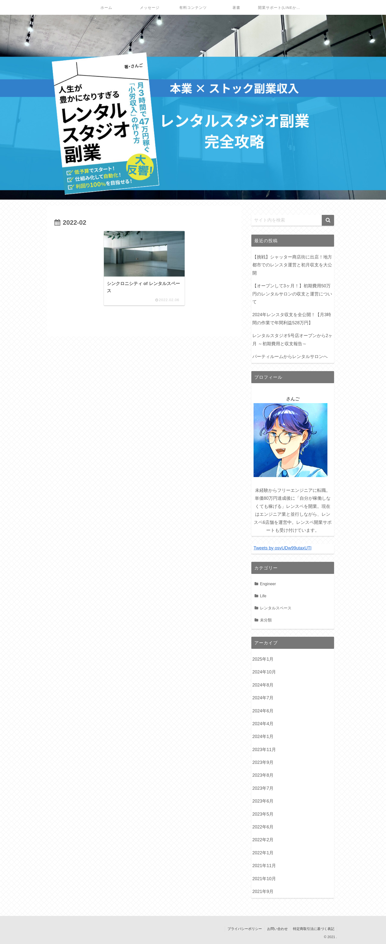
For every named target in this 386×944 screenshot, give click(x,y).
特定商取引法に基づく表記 (313, 929)
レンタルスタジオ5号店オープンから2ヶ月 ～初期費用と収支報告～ (292, 339)
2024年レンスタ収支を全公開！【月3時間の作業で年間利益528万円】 (291, 318)
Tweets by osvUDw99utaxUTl (282, 548)
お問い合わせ (277, 929)
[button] (328, 220)
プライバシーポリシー (244, 929)
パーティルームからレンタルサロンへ (290, 356)
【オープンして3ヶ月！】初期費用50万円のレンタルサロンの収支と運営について (292, 293)
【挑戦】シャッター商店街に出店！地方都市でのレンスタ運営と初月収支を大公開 (292, 265)
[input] (292, 220)
